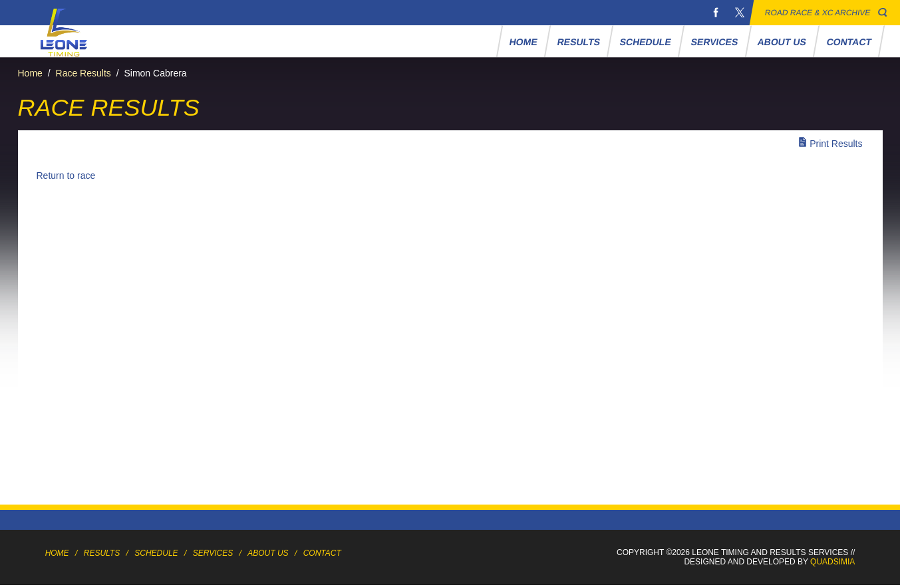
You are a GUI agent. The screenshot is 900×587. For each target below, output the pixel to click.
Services (714, 42)
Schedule (645, 42)
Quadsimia (832, 561)
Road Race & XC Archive (817, 12)
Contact (848, 42)
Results (578, 42)
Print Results (836, 143)
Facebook (715, 12)
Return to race (66, 175)
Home (523, 42)
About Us (782, 42)
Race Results (83, 73)
